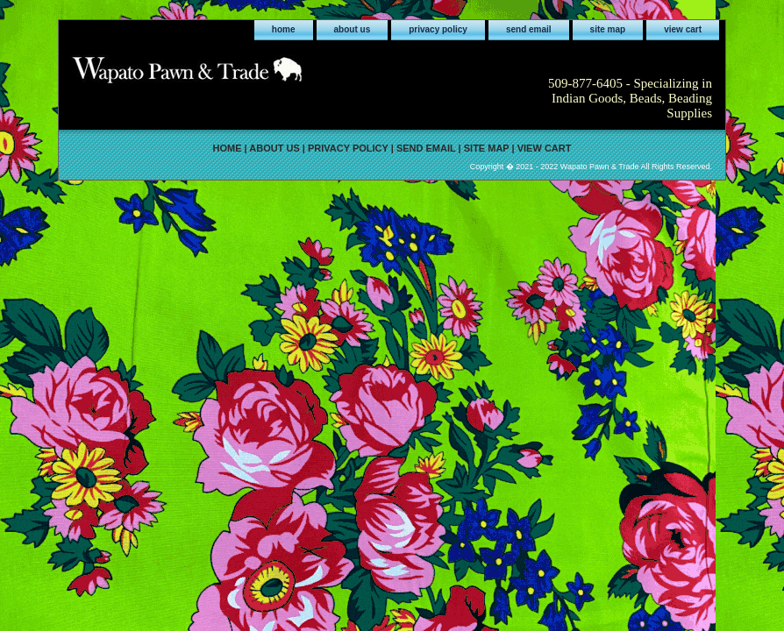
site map (608, 29)
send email (529, 29)
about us (352, 29)
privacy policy (438, 29)
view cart (683, 29)
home (284, 29)
